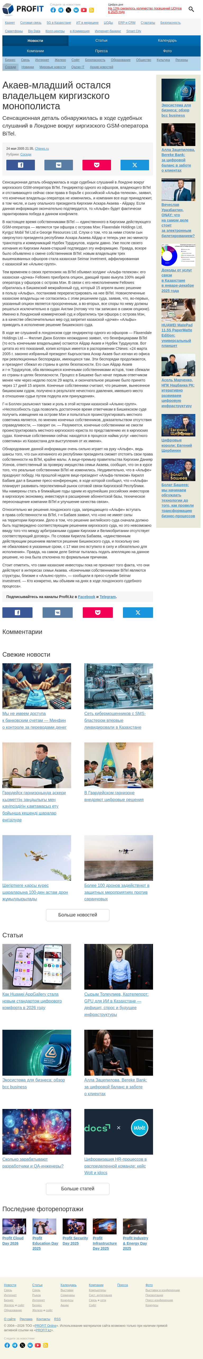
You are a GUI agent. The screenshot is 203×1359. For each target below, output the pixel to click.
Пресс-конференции (159, 1300)
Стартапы (148, 23)
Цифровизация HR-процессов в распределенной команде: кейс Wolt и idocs (115, 1166)
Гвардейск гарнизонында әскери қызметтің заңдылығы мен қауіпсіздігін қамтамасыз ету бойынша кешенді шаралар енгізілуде (34, 806)
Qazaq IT (77, 67)
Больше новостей (77, 915)
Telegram (108, 597)
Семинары (68, 1295)
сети (103, 1300)
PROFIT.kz (43, 1330)
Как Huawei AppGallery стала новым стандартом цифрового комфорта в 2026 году (32, 1001)
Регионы (182, 60)
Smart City (133, 31)
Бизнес (10, 60)
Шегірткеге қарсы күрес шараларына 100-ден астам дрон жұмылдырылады (35, 892)
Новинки (27, 67)
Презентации (154, 1295)
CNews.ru (42, 149)
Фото (167, 51)
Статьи (101, 40)
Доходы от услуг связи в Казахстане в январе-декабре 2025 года (178, 280)
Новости (35, 41)
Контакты (43, 1319)
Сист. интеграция (100, 1295)
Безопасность (170, 23)
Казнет (10, 23)
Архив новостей (101, 67)
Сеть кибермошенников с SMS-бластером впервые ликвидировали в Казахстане (115, 720)
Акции (65, 1305)
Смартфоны (14, 31)
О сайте (10, 1319)
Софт (76, 60)
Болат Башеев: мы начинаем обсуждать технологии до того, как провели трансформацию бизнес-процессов (178, 500)
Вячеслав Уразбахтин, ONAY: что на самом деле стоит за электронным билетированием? (178, 220)
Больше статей (77, 1188)
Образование (121, 60)
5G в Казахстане (59, 23)
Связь (25, 60)
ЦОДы (108, 23)
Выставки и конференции (162, 1290)
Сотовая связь (30, 23)
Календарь (167, 40)
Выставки (67, 1290)
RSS (57, 1319)
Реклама (26, 1319)
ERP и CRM (126, 23)
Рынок (36, 1295)
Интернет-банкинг (108, 31)
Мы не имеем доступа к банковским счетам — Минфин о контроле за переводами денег (34, 720)
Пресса (101, 51)
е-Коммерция (80, 31)
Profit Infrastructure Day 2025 (105, 1243)
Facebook (86, 597)
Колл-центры (54, 31)
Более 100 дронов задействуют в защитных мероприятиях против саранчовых (116, 892)
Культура (163, 60)
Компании (35, 51)
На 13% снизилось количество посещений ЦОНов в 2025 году (145, 10)
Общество (143, 60)
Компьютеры (97, 1290)
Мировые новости (52, 67)
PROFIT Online (45, 1326)
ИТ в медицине (87, 23)
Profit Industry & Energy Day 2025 (135, 1243)
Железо (60, 60)
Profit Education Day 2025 (45, 1243)
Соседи (10, 67)
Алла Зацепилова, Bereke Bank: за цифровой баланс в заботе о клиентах (115, 1087)
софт (20, 1305)
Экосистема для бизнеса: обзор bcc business (176, 110)
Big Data (34, 31)
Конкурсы (67, 1300)
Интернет (42, 60)
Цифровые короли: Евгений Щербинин (177, 445)
